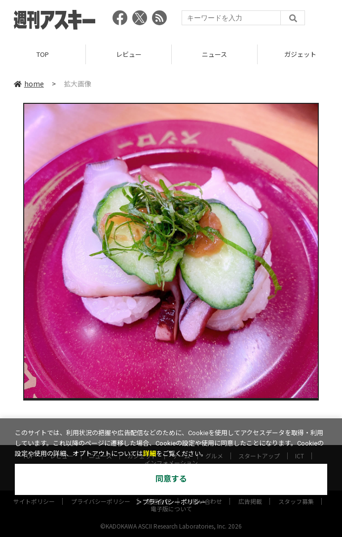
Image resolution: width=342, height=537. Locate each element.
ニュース (214, 54)
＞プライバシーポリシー (171, 502)
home (29, 84)
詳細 (149, 453)
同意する (171, 479)
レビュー (129, 54)
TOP (43, 54)
